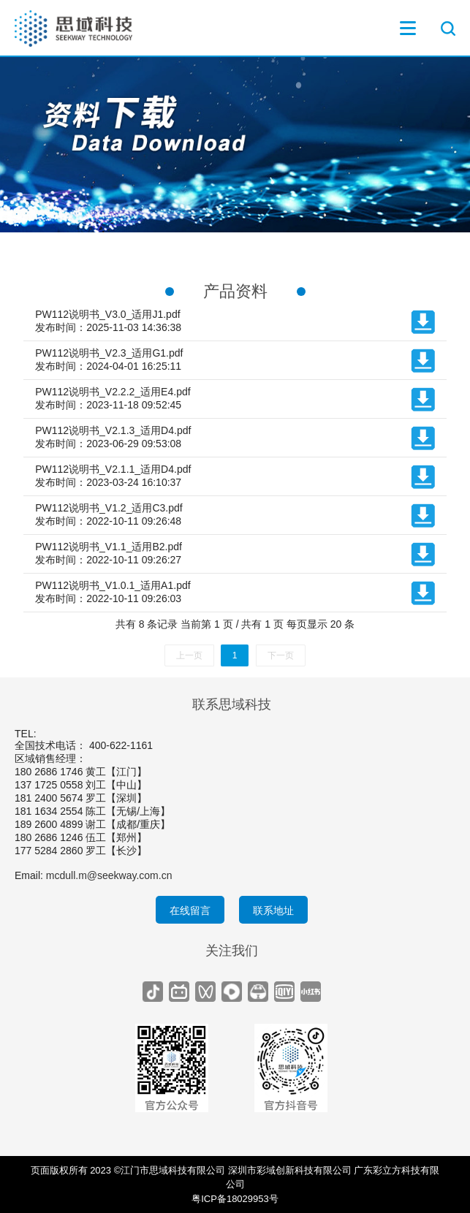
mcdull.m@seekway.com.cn (109, 875)
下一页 (281, 655)
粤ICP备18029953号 (235, 1198)
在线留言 (190, 910)
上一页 (189, 655)
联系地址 (273, 910)
